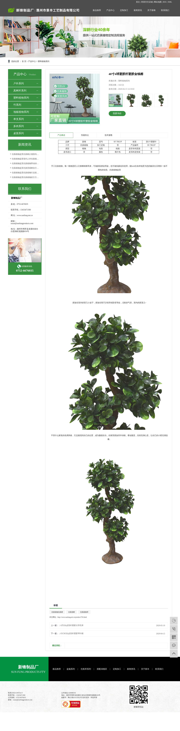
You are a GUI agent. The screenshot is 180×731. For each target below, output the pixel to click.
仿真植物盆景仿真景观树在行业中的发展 (26, 168)
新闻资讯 (138, 10)
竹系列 (17, 104)
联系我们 (165, 10)
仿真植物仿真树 (57, 612)
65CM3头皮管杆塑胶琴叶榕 (72, 633)
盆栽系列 (71, 669)
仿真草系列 (86, 669)
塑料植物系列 (43, 61)
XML (170, 2)
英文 (138, 2)
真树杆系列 (19, 90)
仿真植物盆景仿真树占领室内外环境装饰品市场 (26, 154)
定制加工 (124, 10)
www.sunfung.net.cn (25, 215)
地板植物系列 (21, 111)
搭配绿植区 (102, 669)
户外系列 (18, 83)
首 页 (24, 61)
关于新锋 (151, 10)
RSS (164, 2)
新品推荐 (97, 10)
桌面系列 (18, 133)
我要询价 (117, 113)
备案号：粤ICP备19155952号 (71, 697)
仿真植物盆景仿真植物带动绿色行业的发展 (26, 163)
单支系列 (18, 119)
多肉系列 (18, 126)
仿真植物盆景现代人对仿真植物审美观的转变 (26, 159)
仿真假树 (71, 612)
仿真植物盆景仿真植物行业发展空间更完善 (26, 173)
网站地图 (158, 2)
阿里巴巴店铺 (147, 2)
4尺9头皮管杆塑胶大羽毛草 (72, 625)
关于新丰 (145, 669)
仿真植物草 (84, 612)
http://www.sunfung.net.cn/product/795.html (72, 617)
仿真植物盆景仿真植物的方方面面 (26, 177)
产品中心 (110, 10)
